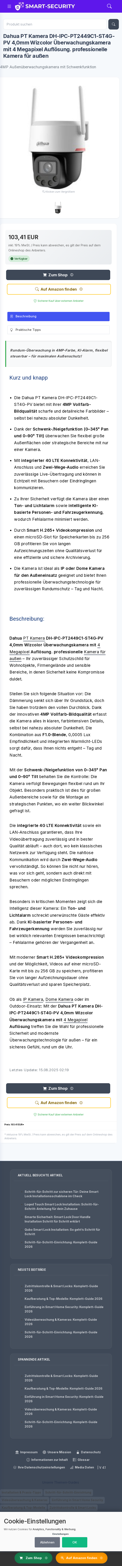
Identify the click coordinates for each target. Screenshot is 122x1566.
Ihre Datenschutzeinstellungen (39, 1468)
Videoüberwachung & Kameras (25, 1500)
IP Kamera (33, 1000)
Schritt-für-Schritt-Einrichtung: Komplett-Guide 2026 (61, 1244)
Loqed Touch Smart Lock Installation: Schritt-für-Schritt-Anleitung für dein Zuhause (62, 1206)
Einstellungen (60, 1533)
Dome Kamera (59, 1000)
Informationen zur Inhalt (47, 1460)
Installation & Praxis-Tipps (21, 1493)
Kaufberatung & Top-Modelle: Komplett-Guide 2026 (63, 1298)
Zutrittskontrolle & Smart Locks (72, 1508)
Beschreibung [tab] (23, 317)
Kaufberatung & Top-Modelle (23, 1508)
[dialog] (61, 1531)
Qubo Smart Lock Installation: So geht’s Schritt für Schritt (62, 1232)
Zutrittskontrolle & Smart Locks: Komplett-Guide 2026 (61, 1288)
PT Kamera (34, 639)
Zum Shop (55, 276)
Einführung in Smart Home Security (77, 1500)
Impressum (26, 1453)
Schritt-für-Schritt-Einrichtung (68, 1493)
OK (74, 1542)
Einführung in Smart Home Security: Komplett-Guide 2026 (64, 1309)
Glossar (81, 1460)
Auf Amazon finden (56, 290)
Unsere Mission (57, 1453)
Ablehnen (47, 1542)
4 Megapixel (76, 1021)
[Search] (109, 6)
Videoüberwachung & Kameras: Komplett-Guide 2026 (61, 1322)
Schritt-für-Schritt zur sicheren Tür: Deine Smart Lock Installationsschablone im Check (61, 1194)
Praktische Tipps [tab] (25, 331)
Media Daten (82, 1468)
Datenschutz (88, 1453)
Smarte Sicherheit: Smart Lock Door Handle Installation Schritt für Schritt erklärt (57, 1219)
